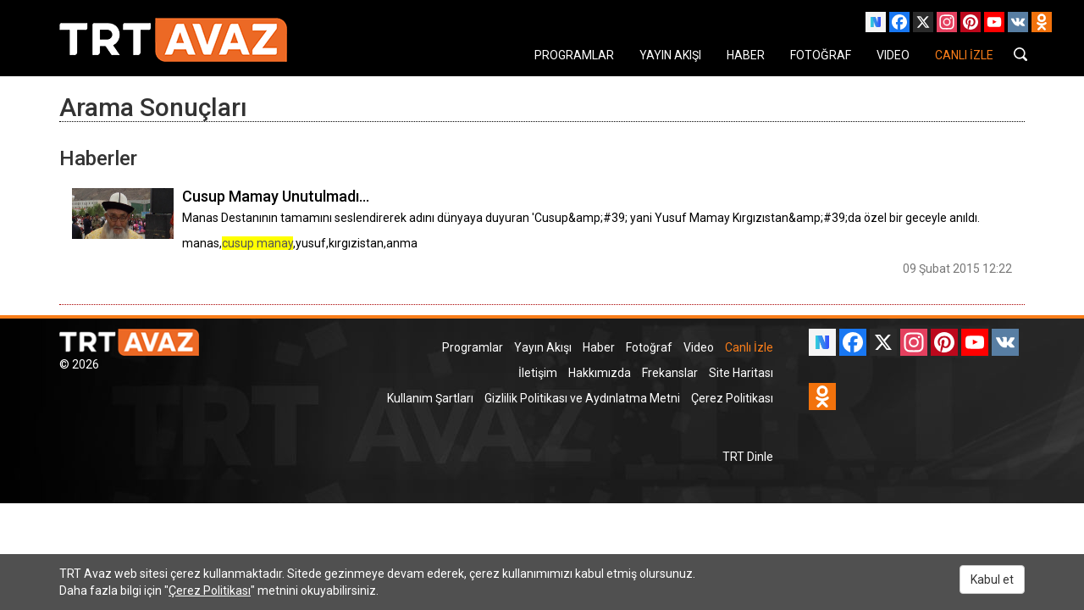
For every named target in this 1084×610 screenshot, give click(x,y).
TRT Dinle (747, 456)
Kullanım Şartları (430, 398)
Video (698, 347)
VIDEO (893, 55)
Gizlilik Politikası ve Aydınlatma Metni (582, 398)
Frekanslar (670, 373)
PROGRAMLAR (574, 55)
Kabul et (992, 579)
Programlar (472, 347)
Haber (599, 347)
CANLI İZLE (964, 55)
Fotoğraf (649, 347)
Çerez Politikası (732, 398)
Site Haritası (741, 373)
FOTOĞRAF (820, 55)
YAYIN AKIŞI (670, 55)
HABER (746, 55)
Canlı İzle (749, 347)
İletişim (537, 373)
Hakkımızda (599, 373)
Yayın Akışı (543, 347)
